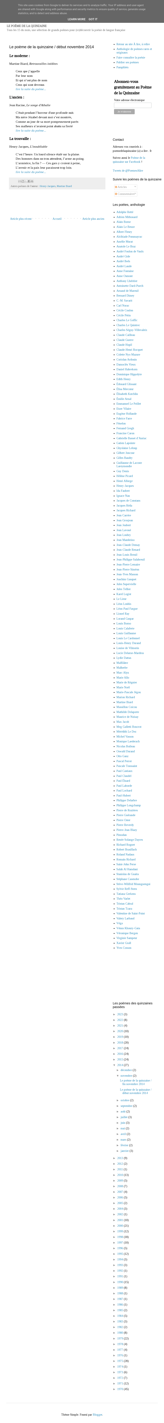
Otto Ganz (122, 756)
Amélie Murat (124, 241)
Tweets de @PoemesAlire (128, 170)
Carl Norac (122, 305)
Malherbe (121, 667)
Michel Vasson (125, 736)
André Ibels (123, 261)
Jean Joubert (123, 525)
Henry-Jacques (48, 186)
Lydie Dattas (123, 657)
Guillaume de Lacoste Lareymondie (129, 464)
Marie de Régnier (126, 682)
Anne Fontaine (125, 271)
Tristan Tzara (124, 908)
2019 (120, 1036)
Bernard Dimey (125, 295)
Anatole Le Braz (126, 246)
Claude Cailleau (125, 335)
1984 (120, 1315)
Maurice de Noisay (127, 716)
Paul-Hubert (123, 795)
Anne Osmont (124, 276)
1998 (120, 1237)
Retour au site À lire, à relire (133, 44)
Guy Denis (122, 471)
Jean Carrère (123, 515)
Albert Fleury (124, 231)
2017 (120, 1048)
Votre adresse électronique (129, 100)
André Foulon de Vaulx (130, 251)
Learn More (77, 19)
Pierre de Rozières (127, 810)
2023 (120, 1014)
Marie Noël (123, 687)
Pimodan (121, 834)
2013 (120, 1158)
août (123, 1111)
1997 (120, 1242)
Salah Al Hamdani (127, 869)
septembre (127, 1105)
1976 (120, 1355)
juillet (124, 1117)
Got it (93, 19)
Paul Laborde (124, 785)
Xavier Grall (123, 943)
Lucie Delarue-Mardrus (130, 653)
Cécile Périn (123, 315)
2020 (120, 1031)
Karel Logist (123, 594)
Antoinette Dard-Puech (129, 285)
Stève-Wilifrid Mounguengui (133, 884)
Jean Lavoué (123, 530)
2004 (120, 1208)
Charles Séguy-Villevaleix (131, 330)
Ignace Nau (123, 495)
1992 (120, 1270)
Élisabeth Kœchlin (127, 394)
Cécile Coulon (124, 310)
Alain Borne (123, 221)
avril (124, 1134)
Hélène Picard (124, 476)
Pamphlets (122, 67)
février (125, 1145)
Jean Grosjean (124, 520)
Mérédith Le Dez (126, 731)
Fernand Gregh (125, 428)
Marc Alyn (122, 672)
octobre (125, 1100)
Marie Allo (122, 677)
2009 (120, 1180)
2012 (120, 1163)
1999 (120, 1231)
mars (124, 1139)
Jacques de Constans (128, 500)
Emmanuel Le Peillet (128, 403)
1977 (120, 1349)
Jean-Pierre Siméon (127, 569)
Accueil (57, 218)
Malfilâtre (122, 662)
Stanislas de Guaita (127, 874)
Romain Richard (125, 859)
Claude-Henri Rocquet (129, 349)
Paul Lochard (124, 790)
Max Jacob (122, 721)
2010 (120, 1175)
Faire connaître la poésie (130, 57)
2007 (120, 1191)
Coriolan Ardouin (126, 359)
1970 (120, 1389)
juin (123, 1122)
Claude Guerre (124, 340)
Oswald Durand (125, 751)
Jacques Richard (125, 510)
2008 (120, 1186)
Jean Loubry (123, 535)
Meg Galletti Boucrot (128, 726)
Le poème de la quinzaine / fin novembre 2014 (136, 1082)
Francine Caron (125, 433)
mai (123, 1128)
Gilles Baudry (124, 457)
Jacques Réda (124, 505)
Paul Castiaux (124, 771)
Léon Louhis (123, 603)
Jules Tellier (123, 589)
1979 (120, 1338)
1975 (120, 1361)
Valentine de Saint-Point (130, 913)
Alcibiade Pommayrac (129, 236)
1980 (120, 1332)
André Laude (124, 266)
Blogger (97, 1414)
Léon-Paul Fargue (127, 608)
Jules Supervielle (126, 584)
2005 (120, 1203)
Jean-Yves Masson (127, 574)
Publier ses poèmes (127, 62)
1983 (120, 1321)
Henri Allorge (124, 481)
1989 (120, 1287)
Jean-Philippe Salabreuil (130, 559)
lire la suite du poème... (31, 89)
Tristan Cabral (124, 903)
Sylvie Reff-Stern (126, 888)
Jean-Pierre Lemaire (128, 564)
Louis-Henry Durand (128, 643)
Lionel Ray (122, 613)
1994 (120, 1259)
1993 (120, 1265)
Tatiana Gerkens (126, 893)
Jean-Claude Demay (128, 545)
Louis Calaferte (125, 628)
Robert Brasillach (126, 849)
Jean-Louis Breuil (126, 554)
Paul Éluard (123, 780)
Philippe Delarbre (126, 800)
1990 (120, 1282)
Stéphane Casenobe (127, 879)
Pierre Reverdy (125, 825)
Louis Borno (123, 623)
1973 (120, 1372)
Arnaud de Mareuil (127, 290)
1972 (120, 1377)
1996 (120, 1248)
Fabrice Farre (124, 418)
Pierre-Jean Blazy (126, 830)
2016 (120, 1053)
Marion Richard (125, 697)
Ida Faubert (123, 490)
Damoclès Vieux (126, 364)
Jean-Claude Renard (128, 549)
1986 (120, 1304)
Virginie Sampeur (126, 938)
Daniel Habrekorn (126, 369)
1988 (120, 1293)
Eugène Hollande (126, 413)
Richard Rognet (125, 844)
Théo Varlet (123, 898)
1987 (120, 1299)
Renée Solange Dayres (129, 839)
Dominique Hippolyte (129, 374)
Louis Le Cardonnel (128, 638)
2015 (120, 1059)
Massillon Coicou (126, 707)
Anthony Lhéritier (126, 281)
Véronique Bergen (127, 933)
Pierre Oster (123, 820)
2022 (120, 1020)
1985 (120, 1310)
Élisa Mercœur (125, 389)
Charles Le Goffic (126, 320)
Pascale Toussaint (126, 766)
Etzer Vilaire (123, 408)
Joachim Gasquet (126, 579)
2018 (120, 1042)
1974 (120, 1366)
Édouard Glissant (126, 384)
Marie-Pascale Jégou (128, 692)
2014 (120, 1065)
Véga (119, 923)
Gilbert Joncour (125, 452)
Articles (121, 187)
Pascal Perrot (124, 761)
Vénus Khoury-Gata (128, 928)
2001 (120, 1220)
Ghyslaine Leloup (126, 448)
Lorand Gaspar (125, 618)
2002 (120, 1214)
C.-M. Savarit (124, 300)
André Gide (123, 256)
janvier (125, 1150)
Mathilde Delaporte (127, 712)
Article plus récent (21, 218)
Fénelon (121, 423)
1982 (120, 1327)
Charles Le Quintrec (128, 325)
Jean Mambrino (125, 540)
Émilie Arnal (123, 398)
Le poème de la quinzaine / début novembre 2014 (136, 1091)
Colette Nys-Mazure (128, 354)
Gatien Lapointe (125, 443)
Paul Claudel (123, 776)
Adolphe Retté (124, 212)
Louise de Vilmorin (127, 648)
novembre (127, 1075)
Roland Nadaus (125, 854)
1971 (120, 1383)
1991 (120, 1276)
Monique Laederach (128, 741)
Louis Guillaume (126, 633)
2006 (120, 1197)
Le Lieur (121, 598)
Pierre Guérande (125, 815)
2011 (120, 1169)
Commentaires (125, 194)
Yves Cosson (123, 947)
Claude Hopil (124, 344)
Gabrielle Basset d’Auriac (131, 438)
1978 (120, 1344)
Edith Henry (123, 379)
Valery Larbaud (125, 918)
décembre (127, 1070)
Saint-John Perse (126, 864)
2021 (120, 1025)
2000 (120, 1225)
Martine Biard (64, 186)
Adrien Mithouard (126, 217)
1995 (120, 1253)
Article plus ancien (93, 218)
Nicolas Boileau (125, 746)
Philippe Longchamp (128, 805)
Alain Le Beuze (125, 226)
